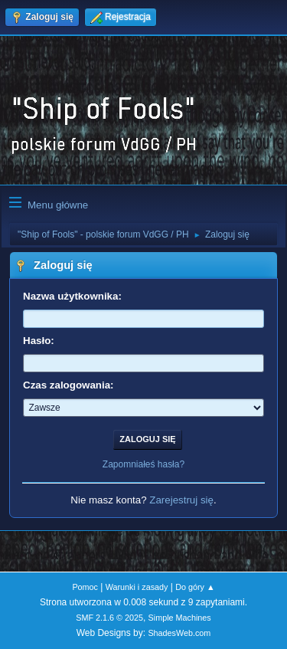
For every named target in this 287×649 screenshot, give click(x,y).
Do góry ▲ (194, 587)
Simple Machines (179, 617)
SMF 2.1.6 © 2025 (109, 617)
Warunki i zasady (137, 587)
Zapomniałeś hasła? (143, 464)
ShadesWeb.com (179, 633)
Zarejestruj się (181, 500)
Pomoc (85, 587)
